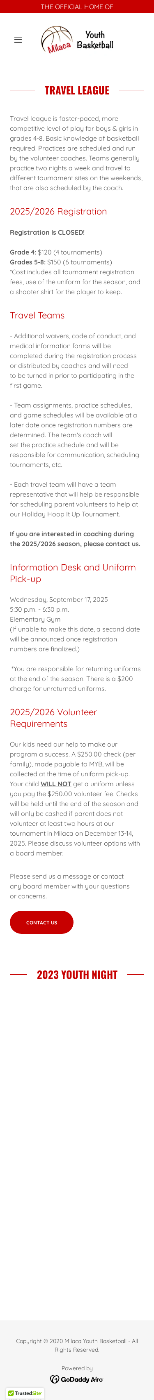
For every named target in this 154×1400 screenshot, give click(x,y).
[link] (77, 39)
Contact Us (41, 922)
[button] (20, 39)
